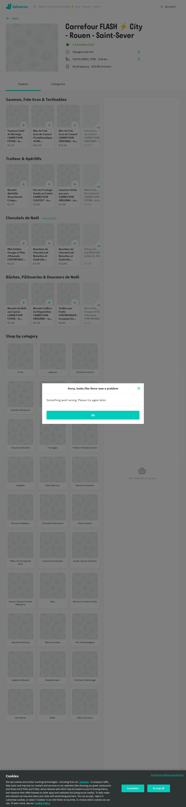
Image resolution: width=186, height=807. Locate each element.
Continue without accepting (167, 775)
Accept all (158, 788)
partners (84, 782)
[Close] (139, 388)
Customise (133, 788)
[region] (93, 788)
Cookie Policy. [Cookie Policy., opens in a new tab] (42, 803)
